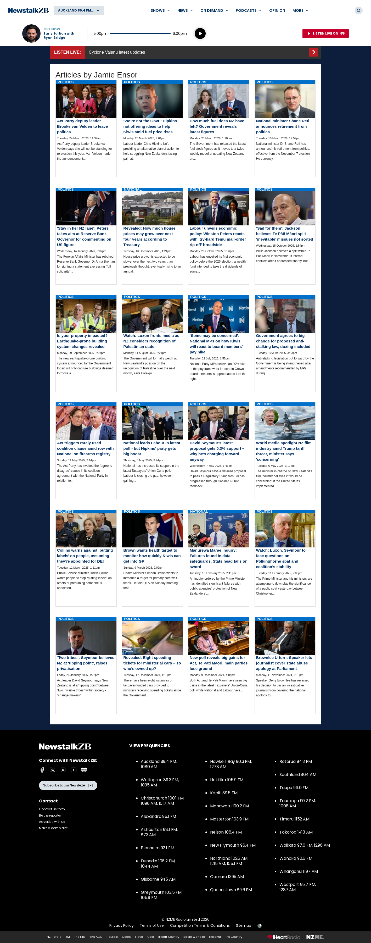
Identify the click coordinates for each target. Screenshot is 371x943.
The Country (233, 937)
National (133, 189)
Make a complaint (53, 828)
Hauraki (112, 937)
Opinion (277, 10)
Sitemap (243, 925)
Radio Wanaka (194, 937)
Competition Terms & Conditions (200, 925)
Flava (139, 937)
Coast (126, 937)
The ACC (96, 937)
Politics (66, 82)
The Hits (80, 937)
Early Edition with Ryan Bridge (59, 35)
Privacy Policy (121, 925)
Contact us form (52, 809)
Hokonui (215, 937)
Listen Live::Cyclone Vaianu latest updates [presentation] (185, 52)
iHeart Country (168, 937)
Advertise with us (52, 821)
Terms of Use (152, 925)
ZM (67, 937)
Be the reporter (50, 815)
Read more (86, 125)
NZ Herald (54, 937)
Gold (150, 937)
